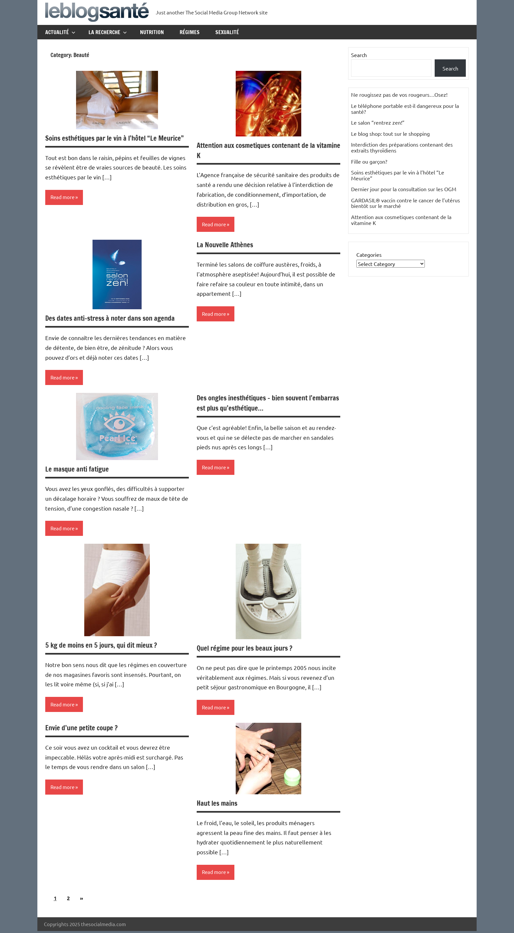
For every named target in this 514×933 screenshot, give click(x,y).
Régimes (190, 32)
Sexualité (227, 32)
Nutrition (152, 32)
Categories (369, 254)
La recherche (108, 32)
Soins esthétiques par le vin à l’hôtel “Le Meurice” (105, 143)
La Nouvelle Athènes (226, 245)
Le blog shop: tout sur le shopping (390, 133)
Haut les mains (218, 805)
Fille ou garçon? (369, 161)
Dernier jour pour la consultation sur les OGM (403, 189)
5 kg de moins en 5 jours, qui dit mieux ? (105, 646)
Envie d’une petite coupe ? (84, 729)
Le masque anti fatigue (78, 470)
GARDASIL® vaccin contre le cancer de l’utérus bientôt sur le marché (405, 203)
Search (359, 54)
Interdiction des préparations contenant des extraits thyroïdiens (402, 147)
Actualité (60, 32)
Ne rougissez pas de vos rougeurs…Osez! (399, 94)
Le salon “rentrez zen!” (378, 122)
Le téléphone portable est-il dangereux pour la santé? (405, 108)
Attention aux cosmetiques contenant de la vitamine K (260, 150)
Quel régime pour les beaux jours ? (248, 649)
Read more (63, 207)
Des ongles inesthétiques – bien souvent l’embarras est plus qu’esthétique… (256, 404)
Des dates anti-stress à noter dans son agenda (114, 319)
